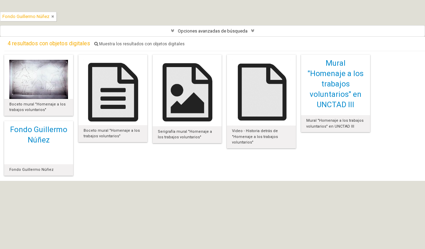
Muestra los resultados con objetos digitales (139, 44)
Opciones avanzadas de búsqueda (213, 31)
